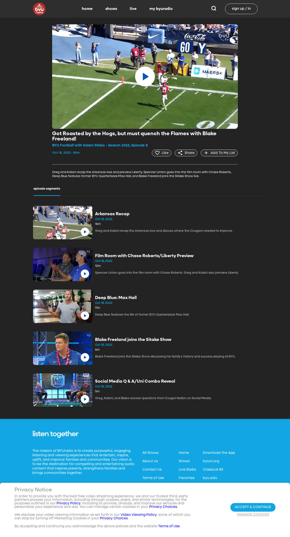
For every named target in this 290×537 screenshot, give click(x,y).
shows (111, 9)
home (87, 9)
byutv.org (211, 461)
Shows (184, 461)
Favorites (186, 478)
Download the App (219, 453)
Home (184, 453)
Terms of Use (153, 478)
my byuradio (161, 9)
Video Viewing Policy (138, 515)
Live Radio (187, 470)
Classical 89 (213, 470)
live (133, 9)
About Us (150, 461)
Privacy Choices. (163, 507)
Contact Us (152, 470)
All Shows (150, 453)
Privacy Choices (114, 518)
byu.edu (210, 478)
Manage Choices (253, 514)
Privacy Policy (68, 503)
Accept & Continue (253, 507)
